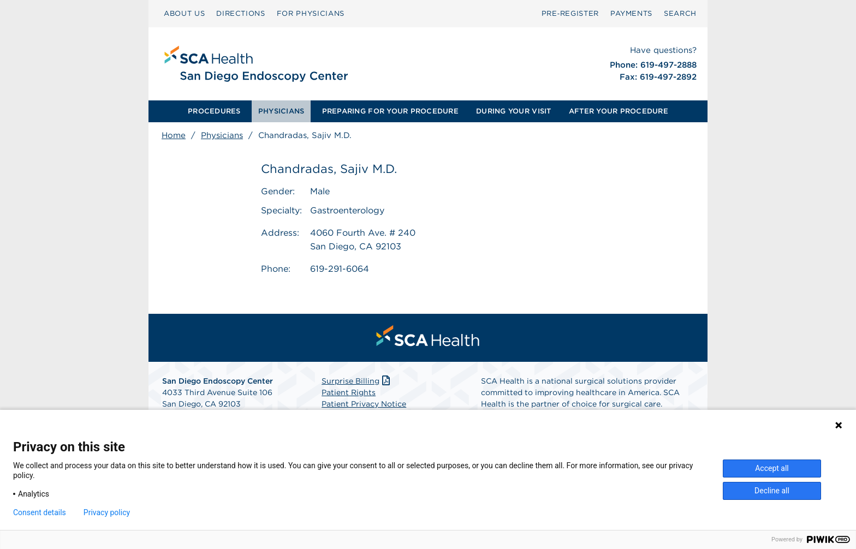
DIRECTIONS (240, 13)
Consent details (39, 512)
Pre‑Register (570, 13)
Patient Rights (349, 392)
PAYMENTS (631, 13)
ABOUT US (184, 13)
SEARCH (680, 13)
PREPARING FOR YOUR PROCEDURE (390, 111)
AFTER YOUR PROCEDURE (618, 111)
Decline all (771, 490)
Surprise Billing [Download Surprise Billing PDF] (357, 381)
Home (174, 135)
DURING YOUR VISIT (513, 111)
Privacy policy (107, 512)
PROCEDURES (214, 111)
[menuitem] (214, 111)
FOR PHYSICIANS (310, 13)
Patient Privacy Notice (364, 403)
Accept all (772, 468)
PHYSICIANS (281, 111)
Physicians (222, 135)
